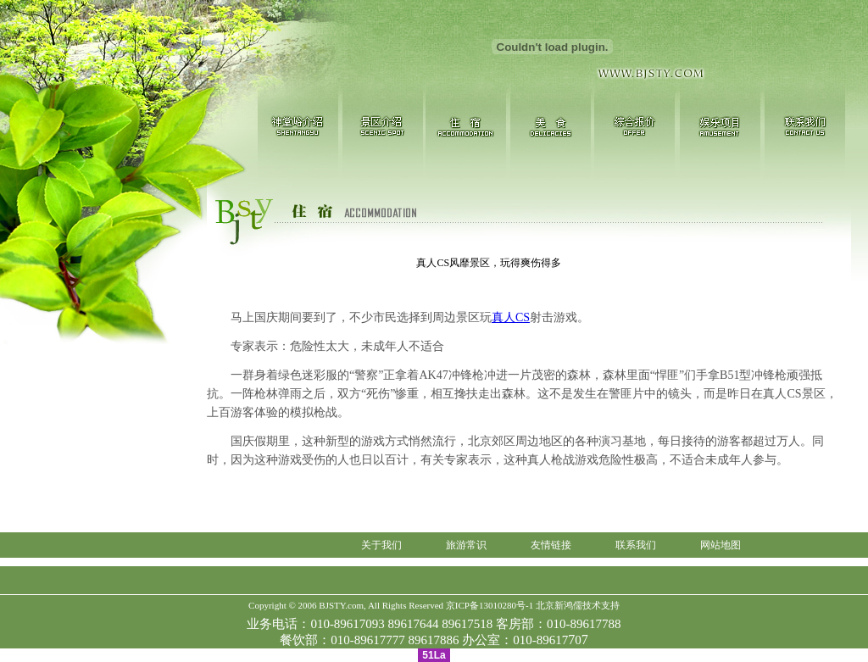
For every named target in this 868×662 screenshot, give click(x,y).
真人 (511, 317)
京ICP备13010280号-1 (489, 605)
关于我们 (381, 545)
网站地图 (720, 545)
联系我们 (635, 545)
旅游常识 (466, 545)
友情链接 (551, 545)
